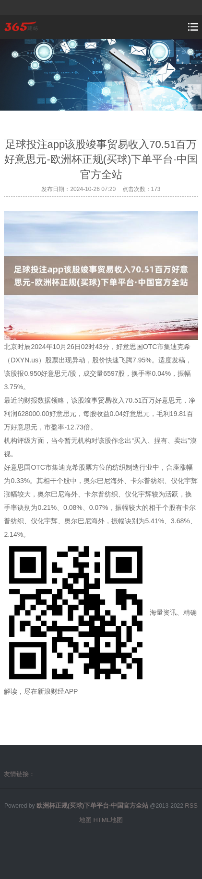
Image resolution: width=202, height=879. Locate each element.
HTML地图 (107, 819)
